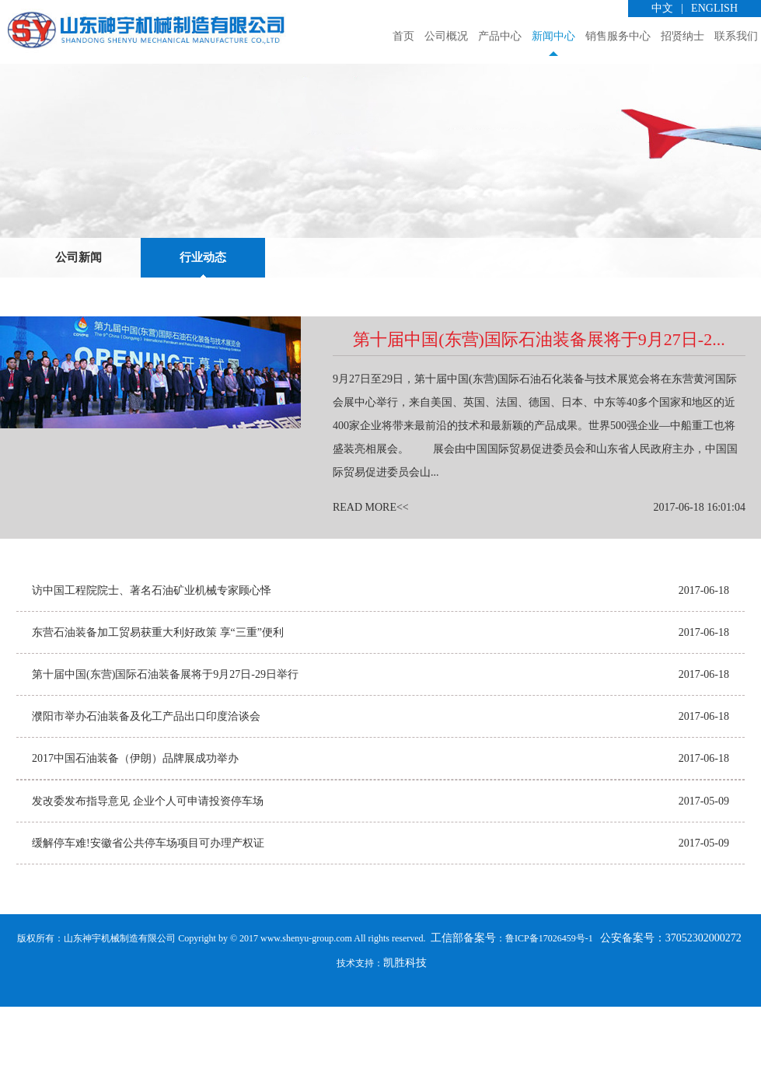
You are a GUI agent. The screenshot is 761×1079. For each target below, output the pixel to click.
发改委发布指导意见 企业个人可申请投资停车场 (148, 873)
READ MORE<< (371, 579)
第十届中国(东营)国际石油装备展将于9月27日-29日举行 (165, 747)
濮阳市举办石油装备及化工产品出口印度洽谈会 (146, 788)
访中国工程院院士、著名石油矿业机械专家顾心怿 (151, 663)
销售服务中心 (618, 36)
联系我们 (736, 36)
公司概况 (446, 36)
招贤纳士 (682, 36)
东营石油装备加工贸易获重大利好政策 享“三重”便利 (158, 705)
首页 (403, 36)
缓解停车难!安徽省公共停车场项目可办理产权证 (148, 915)
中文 (662, 8)
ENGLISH (714, 8)
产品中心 (500, 36)
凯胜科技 (405, 1035)
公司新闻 (78, 329)
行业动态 (203, 329)
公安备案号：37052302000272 (671, 1010)
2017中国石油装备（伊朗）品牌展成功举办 (135, 830)
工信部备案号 (462, 1010)
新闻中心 (553, 36)
